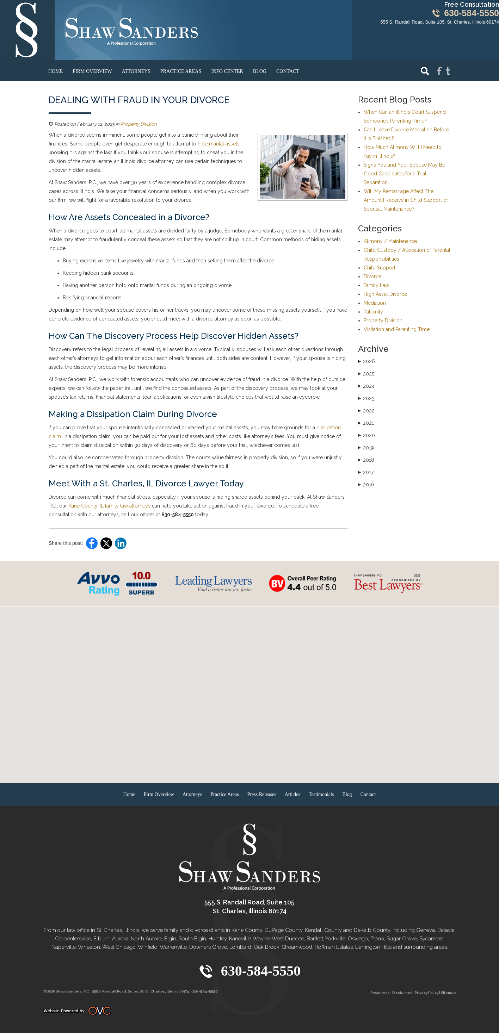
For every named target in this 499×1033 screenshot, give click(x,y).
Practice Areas (180, 71)
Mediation (375, 303)
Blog (259, 71)
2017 (366, 472)
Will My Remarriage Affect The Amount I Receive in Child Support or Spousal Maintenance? (406, 200)
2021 (366, 423)
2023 (366, 398)
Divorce (372, 276)
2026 (366, 361)
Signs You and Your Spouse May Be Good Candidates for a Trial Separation (404, 173)
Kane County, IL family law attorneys (109, 506)
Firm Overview (92, 71)
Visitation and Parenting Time (397, 329)
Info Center (227, 71)
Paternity (373, 312)
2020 (366, 435)
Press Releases (261, 794)
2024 (366, 386)
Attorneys (136, 71)
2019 (366, 447)
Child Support (379, 267)
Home (55, 71)
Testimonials (321, 794)
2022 (366, 410)
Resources (380, 993)
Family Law (376, 285)
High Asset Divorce (385, 294)
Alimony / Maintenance (390, 241)
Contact (287, 71)
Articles (292, 794)
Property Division (139, 124)
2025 (366, 373)
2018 (366, 460)
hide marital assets (219, 144)
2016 (366, 484)
